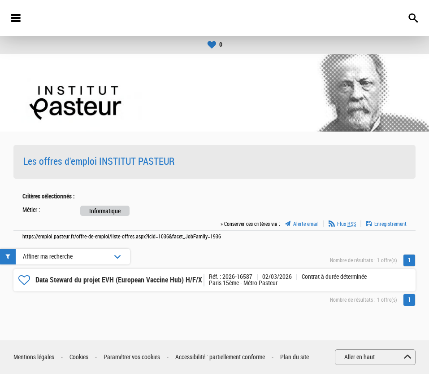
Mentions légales (33, 357)
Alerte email (306, 224)
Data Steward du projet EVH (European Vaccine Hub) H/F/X (118, 280)
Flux (346, 224)
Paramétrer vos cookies (132, 357)
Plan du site (294, 357)
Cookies (78, 357)
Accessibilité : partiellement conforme (220, 357)
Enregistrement (390, 224)
